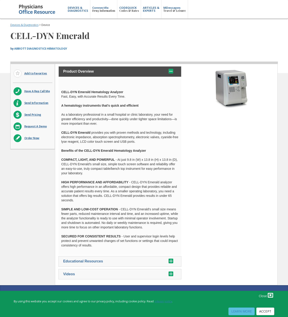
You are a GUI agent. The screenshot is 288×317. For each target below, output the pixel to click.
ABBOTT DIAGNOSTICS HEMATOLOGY (40, 48)
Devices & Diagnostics (24, 25)
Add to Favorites (35, 73)
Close (266, 295)
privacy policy (163, 301)
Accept (265, 311)
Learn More (241, 311)
